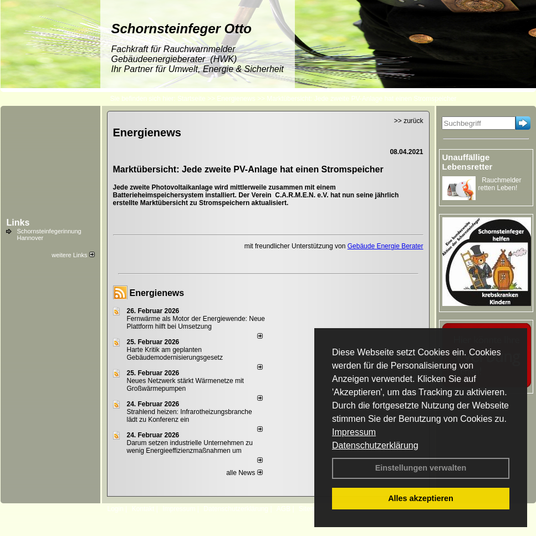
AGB (283, 509)
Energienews (157, 293)
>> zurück (408, 121)
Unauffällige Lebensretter (467, 161)
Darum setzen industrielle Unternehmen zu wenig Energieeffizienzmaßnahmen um (190, 447)
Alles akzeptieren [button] (420, 498)
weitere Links (73, 255)
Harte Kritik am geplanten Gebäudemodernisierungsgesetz (175, 353)
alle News (244, 473)
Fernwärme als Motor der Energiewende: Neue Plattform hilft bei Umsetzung (196, 322)
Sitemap (311, 509)
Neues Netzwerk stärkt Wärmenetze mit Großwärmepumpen (185, 384)
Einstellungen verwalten (421, 467)
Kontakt (143, 509)
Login (116, 509)
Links (18, 222)
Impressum (354, 432)
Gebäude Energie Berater (385, 246)
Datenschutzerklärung (375, 445)
